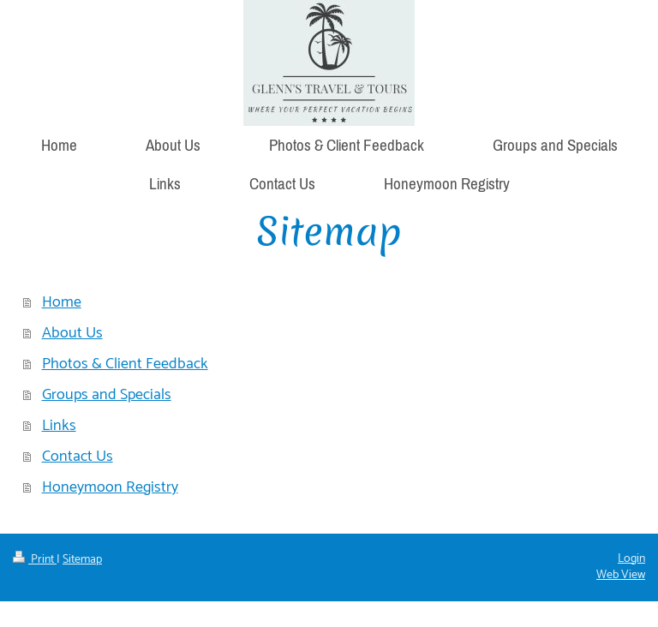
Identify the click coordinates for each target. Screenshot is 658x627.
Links (59, 426)
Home (61, 302)
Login (631, 559)
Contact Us (77, 456)
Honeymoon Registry (110, 487)
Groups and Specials (106, 395)
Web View (620, 575)
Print (35, 560)
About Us (72, 333)
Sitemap (82, 560)
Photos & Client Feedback (125, 364)
